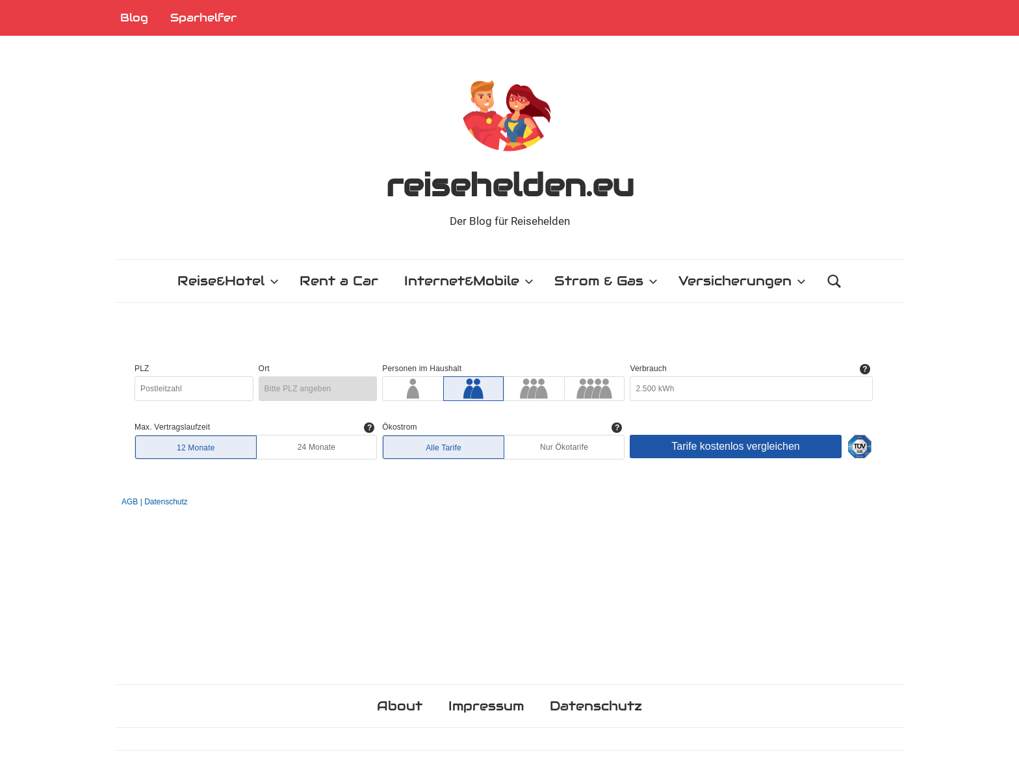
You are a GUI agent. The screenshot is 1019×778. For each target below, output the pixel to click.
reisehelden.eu (510, 185)
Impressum (486, 705)
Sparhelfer (203, 17)
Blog (134, 17)
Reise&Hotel (228, 280)
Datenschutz (596, 705)
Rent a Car (339, 280)
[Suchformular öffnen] (834, 281)
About (399, 705)
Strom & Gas (606, 280)
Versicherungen (742, 280)
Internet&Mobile (469, 280)
